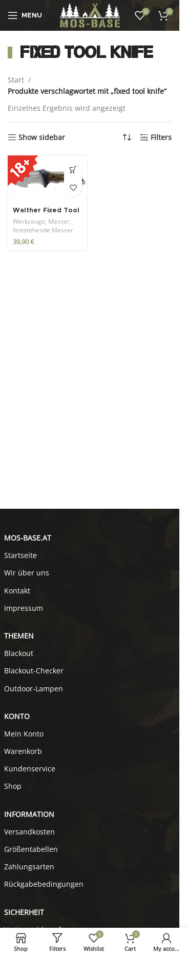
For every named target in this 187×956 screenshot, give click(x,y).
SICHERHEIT (24, 912)
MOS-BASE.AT (27, 538)
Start (16, 80)
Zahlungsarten (29, 866)
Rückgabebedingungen (44, 884)
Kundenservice (29, 768)
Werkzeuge (29, 221)
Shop (13, 786)
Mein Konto (24, 734)
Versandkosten (29, 832)
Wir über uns (26, 572)
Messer (59, 221)
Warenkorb (23, 751)
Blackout (18, 653)
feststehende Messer (43, 230)
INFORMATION (29, 814)
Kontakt (17, 590)
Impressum (23, 608)
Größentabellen (31, 849)
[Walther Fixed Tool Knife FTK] (47, 178)
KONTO (17, 716)
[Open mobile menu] (25, 15)
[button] (73, 169)
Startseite (20, 555)
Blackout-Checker (34, 670)
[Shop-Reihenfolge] (127, 137)
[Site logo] (90, 14)
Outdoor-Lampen (33, 688)
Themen (19, 636)
